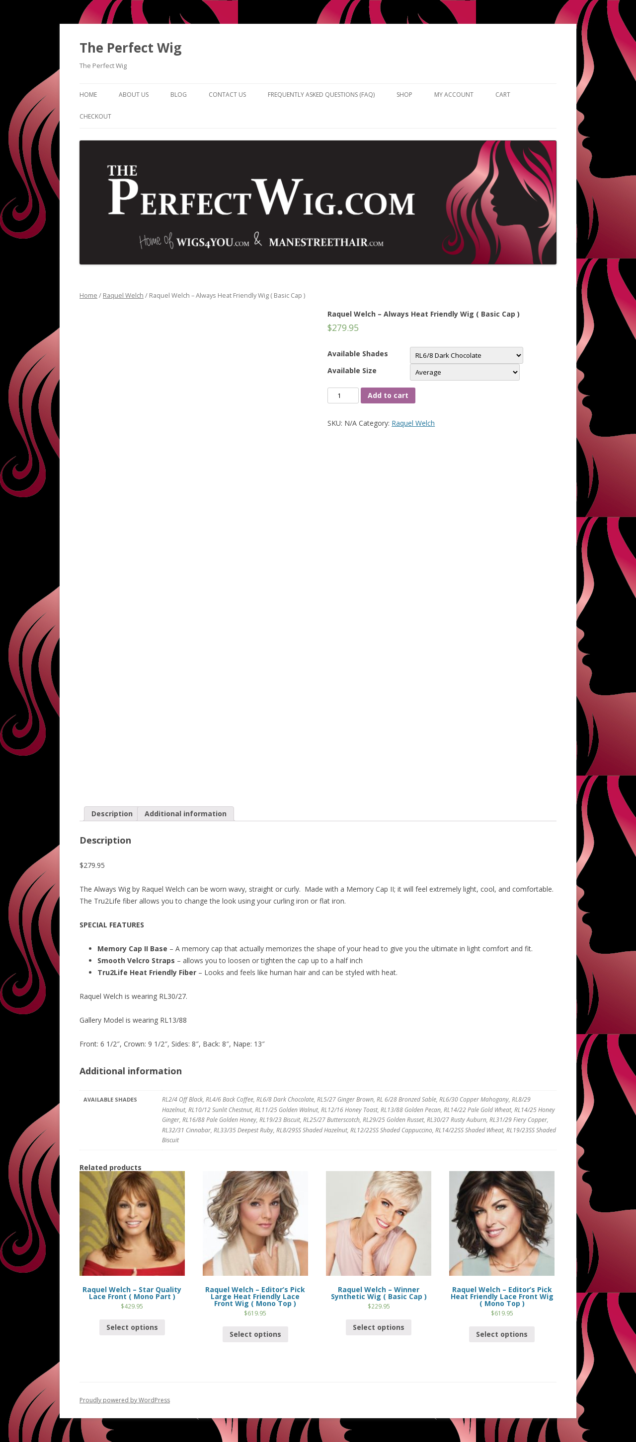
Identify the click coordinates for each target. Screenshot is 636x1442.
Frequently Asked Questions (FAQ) (321, 94)
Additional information (186, 813)
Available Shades (357, 353)
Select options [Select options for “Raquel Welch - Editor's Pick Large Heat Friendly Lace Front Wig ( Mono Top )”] (255, 1334)
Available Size (352, 370)
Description (112, 813)
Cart (502, 94)
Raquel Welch (123, 295)
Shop (404, 94)
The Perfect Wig (130, 48)
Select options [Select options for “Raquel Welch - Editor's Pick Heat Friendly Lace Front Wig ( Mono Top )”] (502, 1334)
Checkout (95, 116)
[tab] (112, 813)
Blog (178, 94)
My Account (454, 94)
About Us (134, 94)
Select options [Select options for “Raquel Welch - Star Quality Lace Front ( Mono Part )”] (132, 1327)
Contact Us (227, 94)
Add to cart (388, 395)
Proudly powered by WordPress (125, 1400)
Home (88, 94)
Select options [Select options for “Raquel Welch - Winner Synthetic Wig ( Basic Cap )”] (378, 1327)
